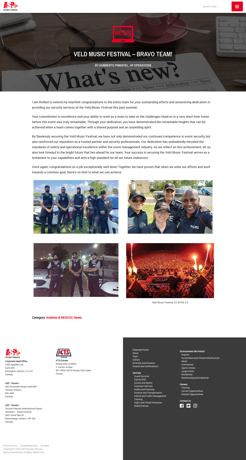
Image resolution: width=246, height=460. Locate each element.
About (136, 353)
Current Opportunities (192, 390)
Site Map (44, 445)
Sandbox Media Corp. (34, 452)
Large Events (187, 371)
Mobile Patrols (141, 405)
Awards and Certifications (145, 366)
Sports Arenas (188, 367)
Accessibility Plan (28, 445)
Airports (185, 354)
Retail (184, 361)
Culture (136, 359)
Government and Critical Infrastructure (200, 357)
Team (135, 356)
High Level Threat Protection (148, 402)
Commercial (187, 364)
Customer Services (143, 386)
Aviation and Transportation (148, 392)
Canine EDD (140, 379)
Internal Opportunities (192, 394)
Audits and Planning (144, 389)
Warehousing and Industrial (195, 377)
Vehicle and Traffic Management (150, 395)
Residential (187, 374)
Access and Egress (143, 382)
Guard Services (141, 376)
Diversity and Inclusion (144, 362)
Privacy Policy (10, 445)
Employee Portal (141, 349)
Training (138, 399)
